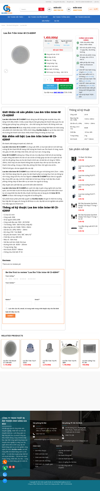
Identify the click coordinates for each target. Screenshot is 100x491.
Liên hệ (96, 2)
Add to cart (61, 80)
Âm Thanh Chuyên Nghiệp (38, 17)
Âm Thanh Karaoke (83, 17)
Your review (10, 283)
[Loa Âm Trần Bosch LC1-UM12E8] (10, 348)
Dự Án (56, 21)
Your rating (10, 276)
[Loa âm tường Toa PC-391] (89, 348)
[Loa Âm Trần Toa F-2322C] (30, 348)
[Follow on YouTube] (13, 467)
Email (37, 299)
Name (8, 299)
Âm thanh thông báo (12, 25)
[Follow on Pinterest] (10, 467)
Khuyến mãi (70, 2)
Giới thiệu (48, 2)
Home (3, 25)
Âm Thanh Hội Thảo (16, 17)
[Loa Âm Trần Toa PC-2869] (70, 348)
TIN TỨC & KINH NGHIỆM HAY (84, 2)
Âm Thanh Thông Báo (62, 17)
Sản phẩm (46, 21)
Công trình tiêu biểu (59, 2)
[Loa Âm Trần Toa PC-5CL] (50, 348)
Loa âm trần (23, 25)
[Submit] (41, 9)
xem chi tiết (88, 72)
